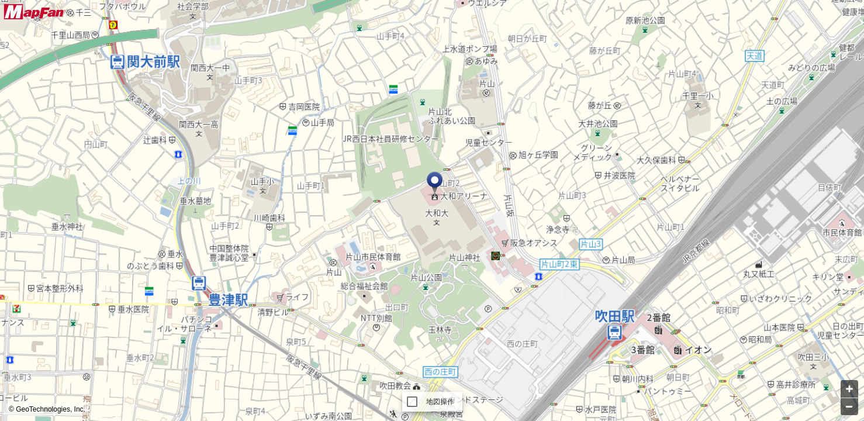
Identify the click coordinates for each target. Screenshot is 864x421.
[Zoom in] (849, 389)
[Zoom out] (849, 406)
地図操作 (440, 402)
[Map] (432, 210)
